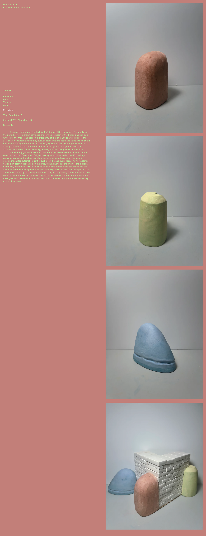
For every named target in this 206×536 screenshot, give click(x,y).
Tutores (7, 102)
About (6, 105)
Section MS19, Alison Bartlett (17, 120)
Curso (6, 99)
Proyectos (8, 96)
